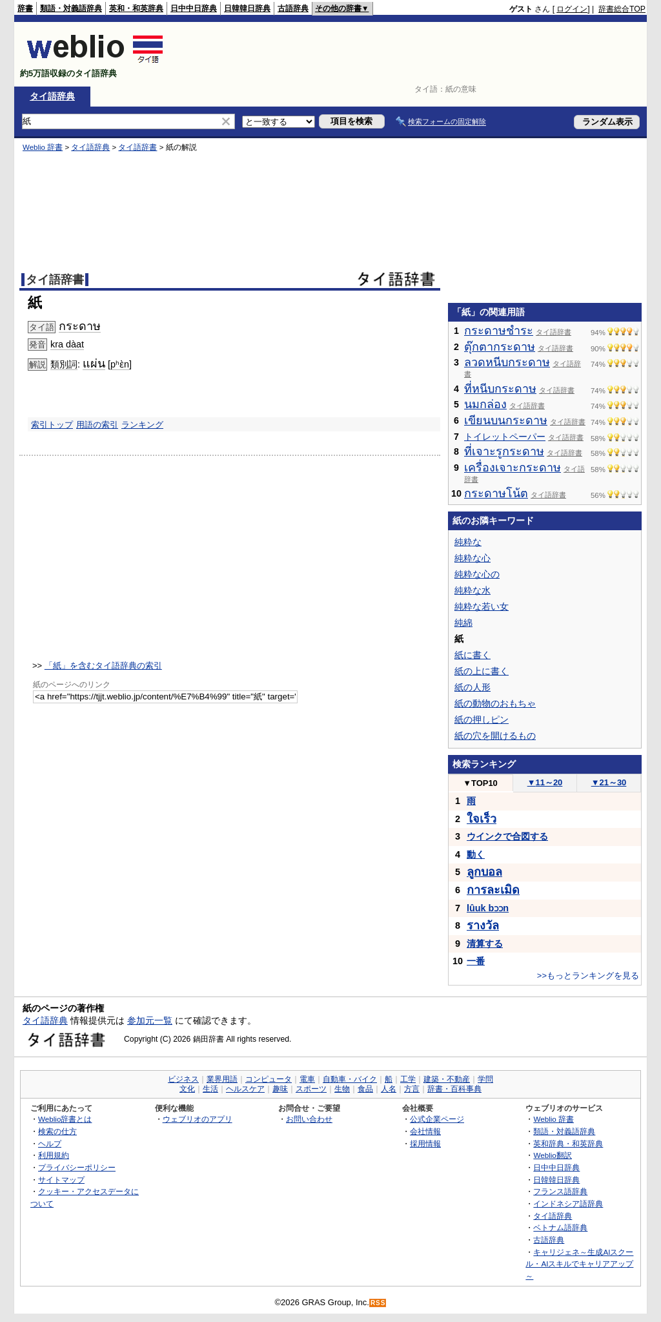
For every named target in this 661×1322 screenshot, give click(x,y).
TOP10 (480, 783)
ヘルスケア (245, 1089)
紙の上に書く (481, 671)
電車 (307, 1079)
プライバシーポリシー (77, 1167)
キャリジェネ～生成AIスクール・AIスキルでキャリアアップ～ (579, 1264)
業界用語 (222, 1079)
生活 (210, 1089)
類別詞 (63, 364)
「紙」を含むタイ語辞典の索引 (103, 665)
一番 (476, 961)
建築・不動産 (446, 1079)
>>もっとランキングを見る (588, 975)
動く (476, 854)
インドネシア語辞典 (568, 1203)
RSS (378, 1303)
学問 (485, 1079)
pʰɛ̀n (119, 364)
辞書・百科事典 (454, 1089)
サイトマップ (61, 1179)
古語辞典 (293, 8)
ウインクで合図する (507, 836)
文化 (187, 1089)
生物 (342, 1089)
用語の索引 (97, 424)
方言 (412, 1089)
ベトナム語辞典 (560, 1227)
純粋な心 (472, 558)
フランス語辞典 (560, 1191)
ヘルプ (49, 1143)
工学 (408, 1079)
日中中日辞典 (193, 8)
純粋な (468, 542)
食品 (365, 1089)
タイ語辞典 (52, 96)
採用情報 (425, 1143)
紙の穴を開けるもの (495, 735)
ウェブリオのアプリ (197, 1119)
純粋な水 (472, 590)
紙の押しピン (481, 719)
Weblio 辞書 (43, 147)
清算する (485, 943)
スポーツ (311, 1089)
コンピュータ (268, 1079)
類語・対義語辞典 (71, 8)
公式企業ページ (437, 1119)
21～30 (609, 782)
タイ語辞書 (137, 147)
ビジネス (183, 1079)
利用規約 (53, 1155)
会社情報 (425, 1131)
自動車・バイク (350, 1079)
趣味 (280, 1089)
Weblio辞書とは (65, 1119)
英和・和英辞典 (136, 8)
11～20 (545, 782)
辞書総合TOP (622, 9)
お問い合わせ (309, 1119)
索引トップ (52, 424)
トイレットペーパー (504, 436)
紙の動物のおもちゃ (495, 703)
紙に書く (472, 655)
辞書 (25, 8)
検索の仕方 (57, 1131)
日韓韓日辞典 (247, 8)
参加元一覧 (149, 1020)
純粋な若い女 (481, 606)
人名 (388, 1089)
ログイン (571, 9)
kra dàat (67, 344)
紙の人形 (472, 687)
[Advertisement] (411, 54)
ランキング (142, 424)
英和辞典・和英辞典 (568, 1143)
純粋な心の (477, 574)
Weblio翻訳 (552, 1155)
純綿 (463, 622)
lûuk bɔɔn (488, 908)
